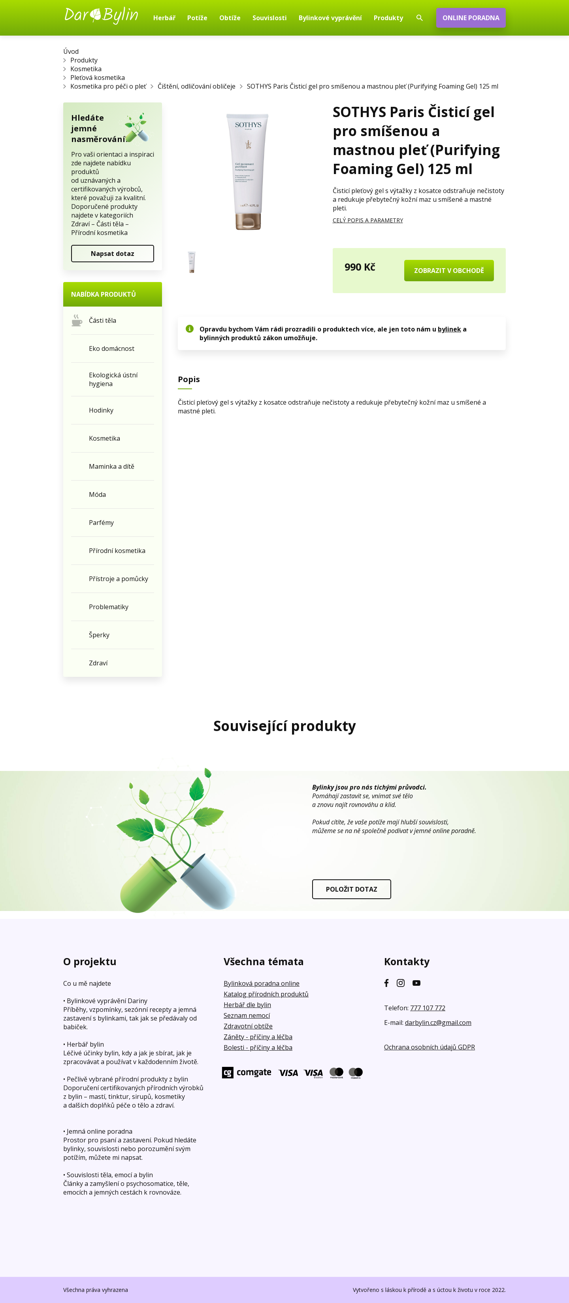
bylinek (449, 329)
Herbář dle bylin (247, 1004)
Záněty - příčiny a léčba (258, 1036)
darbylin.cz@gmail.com (438, 1022)
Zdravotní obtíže (248, 1026)
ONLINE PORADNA (471, 17)
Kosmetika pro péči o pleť (108, 86)
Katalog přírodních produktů (266, 994)
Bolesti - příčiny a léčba (258, 1047)
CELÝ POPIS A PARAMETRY (368, 220)
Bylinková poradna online (262, 983)
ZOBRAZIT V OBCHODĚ (449, 270)
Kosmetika (86, 68)
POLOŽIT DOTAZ (351, 889)
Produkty (84, 60)
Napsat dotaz (112, 253)
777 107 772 (427, 1008)
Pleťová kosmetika (97, 77)
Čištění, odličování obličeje (197, 86)
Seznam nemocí (247, 1015)
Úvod (71, 51)
